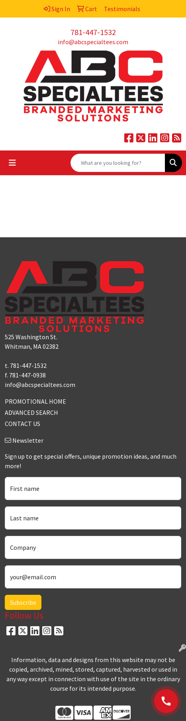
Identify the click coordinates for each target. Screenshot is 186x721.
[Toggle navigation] (12, 162)
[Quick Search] (117, 163)
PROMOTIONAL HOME (35, 401)
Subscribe (23, 602)
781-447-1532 (93, 32)
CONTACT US (22, 424)
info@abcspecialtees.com (93, 42)
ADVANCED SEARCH (31, 412)
